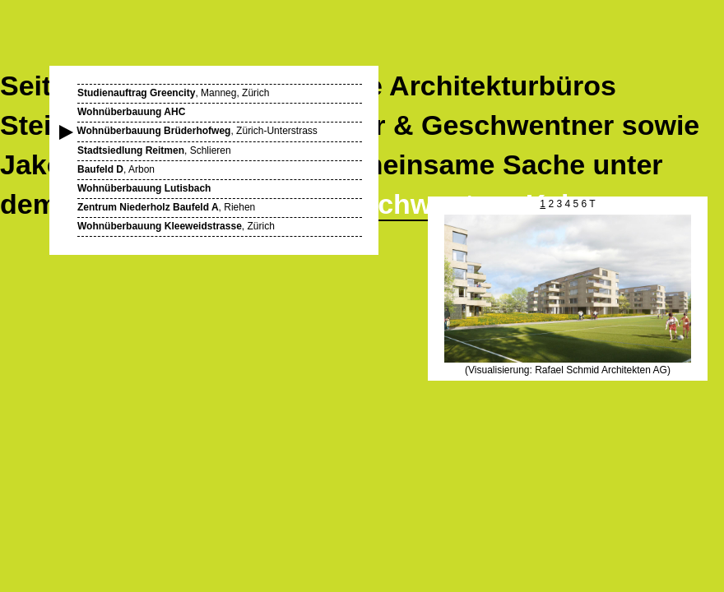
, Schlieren (154, 150)
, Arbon (116, 169)
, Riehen (166, 207)
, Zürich (176, 226)
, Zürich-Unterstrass (197, 131)
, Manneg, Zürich (173, 93)
